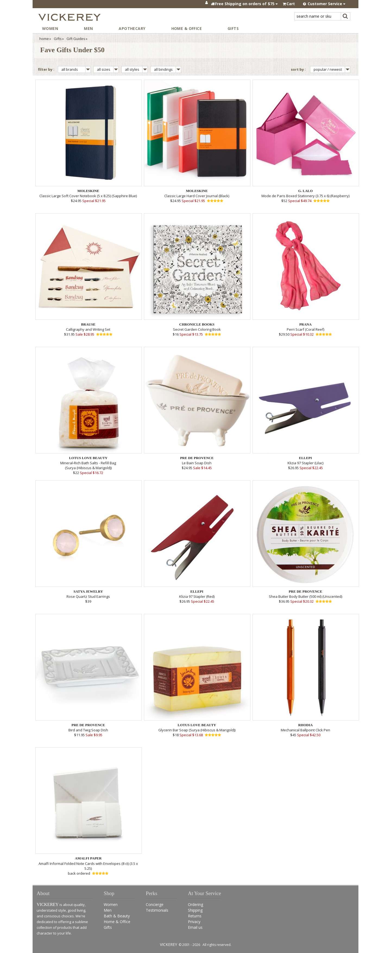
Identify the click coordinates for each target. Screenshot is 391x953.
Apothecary (132, 28)
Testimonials (157, 910)
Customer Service (324, 3)
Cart (290, 3)
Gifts (233, 28)
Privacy (194, 921)
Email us (195, 927)
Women (50, 28)
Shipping (195, 910)
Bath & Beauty (117, 915)
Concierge (154, 904)
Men (88, 28)
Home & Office (186, 28)
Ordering (195, 904)
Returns (194, 915)
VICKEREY (168, 944)
